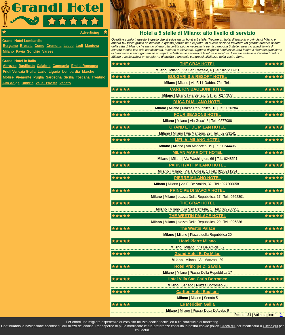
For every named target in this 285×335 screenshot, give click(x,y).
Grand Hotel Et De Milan (197, 253)
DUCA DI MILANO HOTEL (197, 101)
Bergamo (10, 46)
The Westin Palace (197, 228)
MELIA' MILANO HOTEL (197, 139)
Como (39, 46)
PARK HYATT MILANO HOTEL (197, 165)
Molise (8, 77)
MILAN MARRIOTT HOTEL (197, 152)
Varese (48, 51)
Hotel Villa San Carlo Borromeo (197, 279)
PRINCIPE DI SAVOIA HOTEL (197, 190)
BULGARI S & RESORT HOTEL (197, 76)
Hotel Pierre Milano (197, 241)
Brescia (26, 46)
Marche (88, 72)
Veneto (65, 83)
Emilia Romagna (84, 66)
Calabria (43, 66)
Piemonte (23, 77)
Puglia (38, 77)
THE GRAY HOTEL (197, 64)
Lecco (69, 46)
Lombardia (71, 72)
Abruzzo (9, 66)
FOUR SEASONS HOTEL (197, 114)
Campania (61, 66)
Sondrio (33, 51)
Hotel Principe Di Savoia (197, 266)
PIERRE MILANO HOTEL (197, 177)
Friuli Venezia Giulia (19, 72)
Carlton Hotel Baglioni (197, 291)
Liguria (54, 72)
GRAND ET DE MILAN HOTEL (197, 127)
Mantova (92, 46)
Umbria (27, 83)
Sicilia (69, 77)
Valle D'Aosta (47, 83)
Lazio (42, 72)
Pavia (20, 51)
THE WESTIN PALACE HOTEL (197, 215)
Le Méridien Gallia (197, 304)
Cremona (53, 46)
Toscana (83, 77)
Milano (8, 51)
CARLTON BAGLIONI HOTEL (197, 89)
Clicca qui (228, 326)
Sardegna (54, 77)
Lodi (79, 46)
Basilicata (27, 66)
